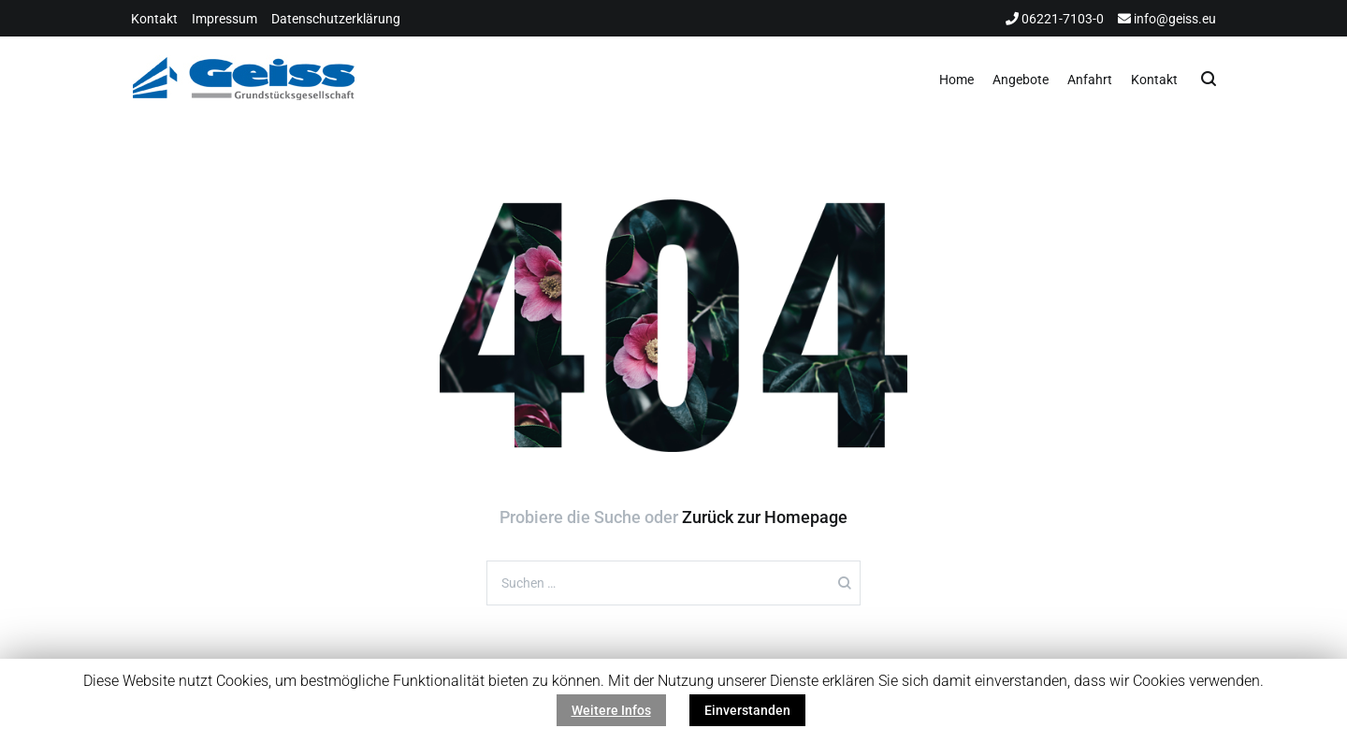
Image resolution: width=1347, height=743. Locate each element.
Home (956, 79)
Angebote (1020, 79)
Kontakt (154, 18)
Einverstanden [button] (747, 710)
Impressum (224, 18)
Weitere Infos (611, 710)
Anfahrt (1089, 79)
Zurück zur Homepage (764, 517)
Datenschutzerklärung (335, 18)
